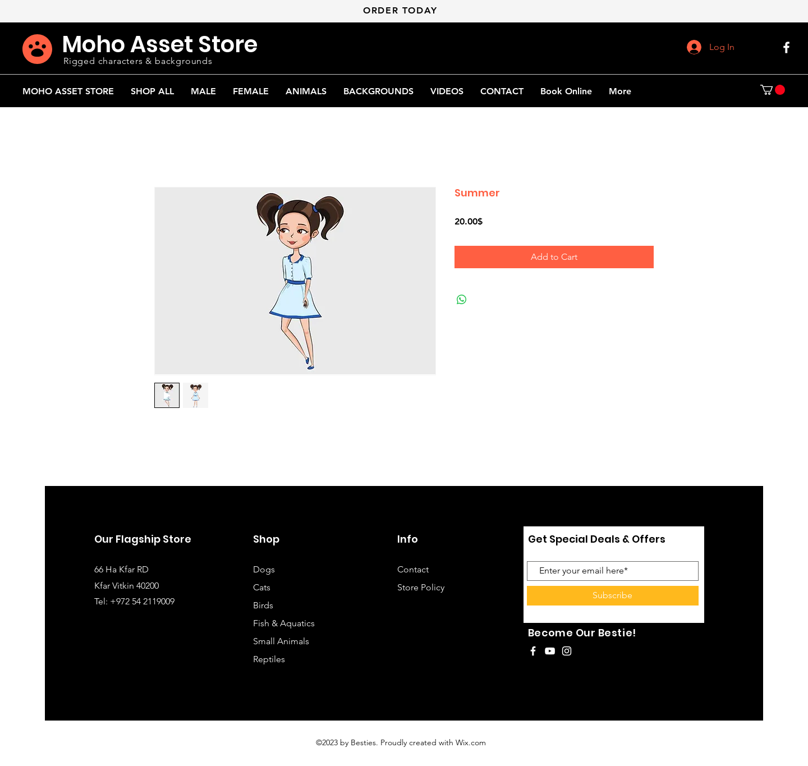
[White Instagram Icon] (567, 651)
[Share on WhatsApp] (462, 299)
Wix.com (471, 742)
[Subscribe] (613, 596)
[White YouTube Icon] (550, 651)
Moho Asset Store (160, 44)
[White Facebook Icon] (786, 47)
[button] (772, 90)
